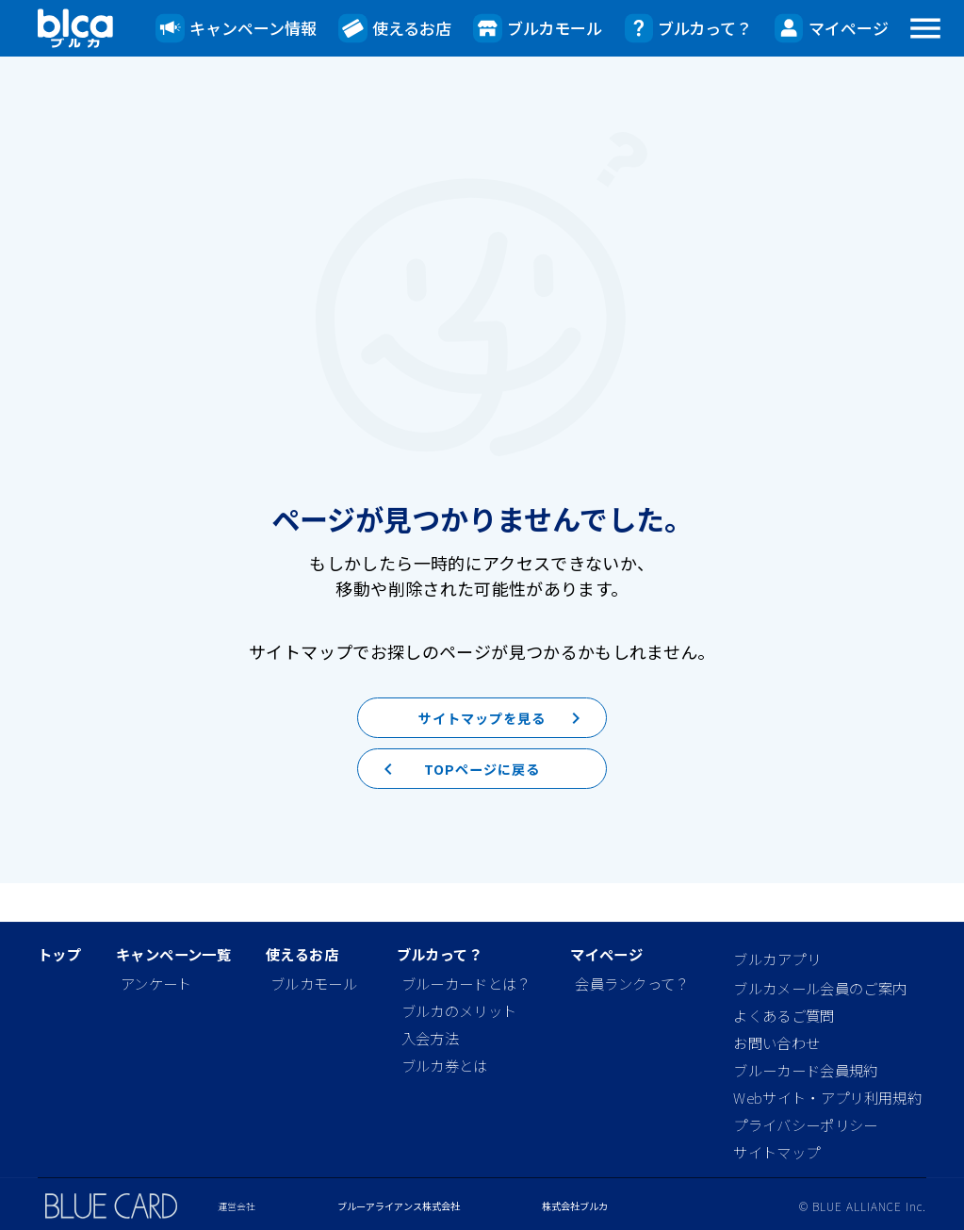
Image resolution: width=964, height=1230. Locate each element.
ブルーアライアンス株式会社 (398, 1206)
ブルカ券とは (444, 1065)
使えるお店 (394, 28)
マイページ (832, 28)
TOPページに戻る (452, 802)
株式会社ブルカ (575, 1206)
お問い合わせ (776, 1042)
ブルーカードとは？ (466, 983)
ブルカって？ (689, 28)
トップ (59, 954)
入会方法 (430, 1037)
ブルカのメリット (459, 1010)
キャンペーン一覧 (173, 954)
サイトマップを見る (507, 732)
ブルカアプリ (777, 958)
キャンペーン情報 (236, 28)
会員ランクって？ (632, 983)
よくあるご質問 (783, 1015)
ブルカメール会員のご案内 (820, 987)
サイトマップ (776, 1151)
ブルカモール (537, 28)
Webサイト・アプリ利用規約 (827, 1097)
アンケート (156, 983)
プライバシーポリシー (805, 1124)
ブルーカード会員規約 (805, 1069)
